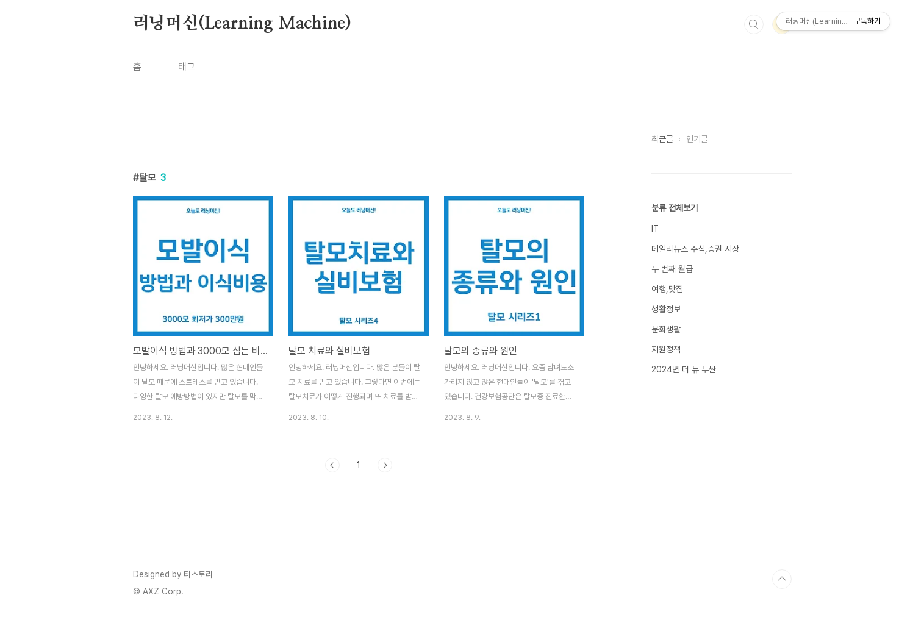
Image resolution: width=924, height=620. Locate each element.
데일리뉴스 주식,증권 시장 (695, 249)
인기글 (697, 139)
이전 (332, 465)
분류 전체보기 (674, 208)
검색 (754, 24)
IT (655, 228)
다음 (385, 465)
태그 (186, 67)
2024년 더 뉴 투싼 (683, 369)
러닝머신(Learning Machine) (242, 23)
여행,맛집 (667, 289)
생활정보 (666, 309)
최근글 (662, 139)
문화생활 (666, 329)
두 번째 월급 (672, 269)
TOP (782, 579)
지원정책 (666, 349)
